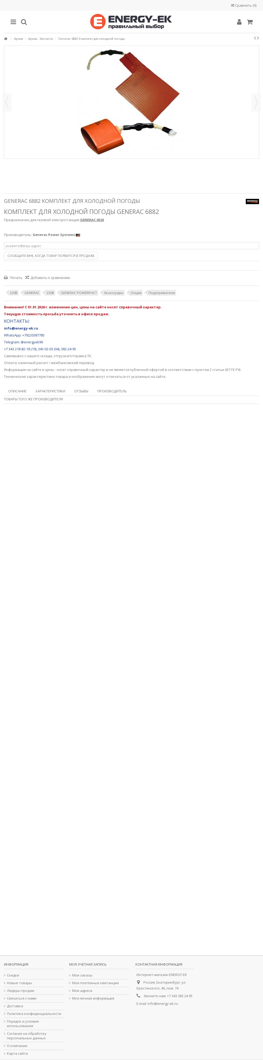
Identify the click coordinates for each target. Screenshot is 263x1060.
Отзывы (81, 391)
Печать (16, 277)
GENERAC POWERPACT (79, 292)
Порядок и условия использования (23, 1023)
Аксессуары (114, 292)
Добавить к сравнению (50, 277)
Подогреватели (161, 292)
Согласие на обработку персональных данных (26, 1035)
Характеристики (50, 391)
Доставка (15, 1006)
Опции (136, 292)
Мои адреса (82, 990)
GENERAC (32, 292)
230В (50, 292)
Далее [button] (256, 102)
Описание (17, 391)
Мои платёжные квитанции (95, 983)
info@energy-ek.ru (163, 1003)
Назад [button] (7, 102)
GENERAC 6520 (92, 219)
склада (46, 355)
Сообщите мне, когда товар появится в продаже (50, 255)
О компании (17, 1046)
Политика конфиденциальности (34, 1013)
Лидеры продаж (20, 990)
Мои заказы (82, 975)
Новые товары (19, 983)
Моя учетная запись (88, 964)
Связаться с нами (21, 998)
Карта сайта (17, 1053)
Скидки (13, 975)
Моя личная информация (93, 998)
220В (13, 292)
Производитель (112, 391)
